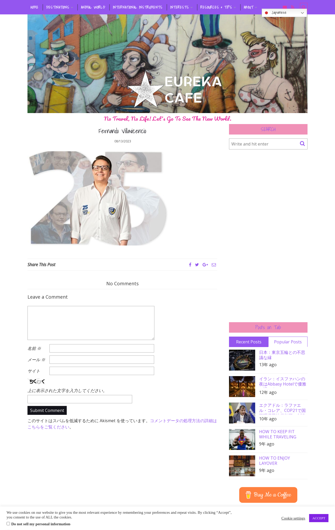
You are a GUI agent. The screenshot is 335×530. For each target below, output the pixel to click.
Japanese (275, 13)
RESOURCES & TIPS (216, 7)
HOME (34, 7)
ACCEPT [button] (318, 518)
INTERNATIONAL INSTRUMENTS (138, 7)
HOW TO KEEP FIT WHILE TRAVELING (277, 434)
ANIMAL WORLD (93, 7)
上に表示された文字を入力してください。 (67, 390)
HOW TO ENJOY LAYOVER (274, 460)
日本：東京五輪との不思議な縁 (282, 355)
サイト (33, 371)
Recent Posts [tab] (248, 342)
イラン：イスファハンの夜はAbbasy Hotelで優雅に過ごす (282, 382)
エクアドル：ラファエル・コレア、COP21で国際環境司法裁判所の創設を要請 (282, 408)
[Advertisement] (268, 235)
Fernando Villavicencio (122, 131)
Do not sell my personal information (40, 524)
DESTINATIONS (57, 7)
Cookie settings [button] (293, 518)
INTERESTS (179, 7)
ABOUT (248, 7)
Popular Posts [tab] (288, 342)
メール (36, 359)
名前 (34, 348)
